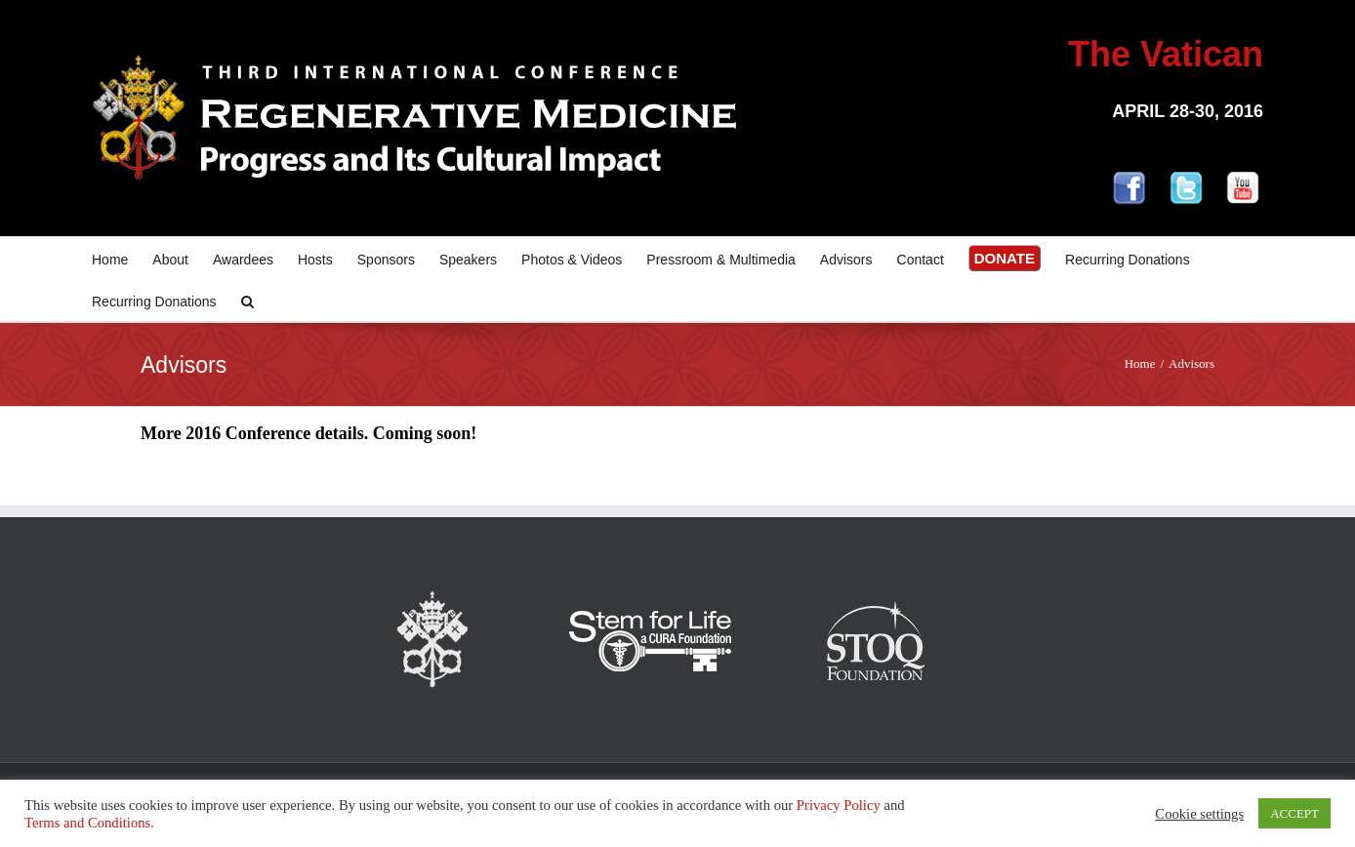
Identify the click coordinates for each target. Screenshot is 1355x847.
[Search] (247, 300)
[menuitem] (122, 258)
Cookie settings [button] (1199, 814)
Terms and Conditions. (89, 822)
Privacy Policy (839, 805)
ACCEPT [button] (1294, 813)
